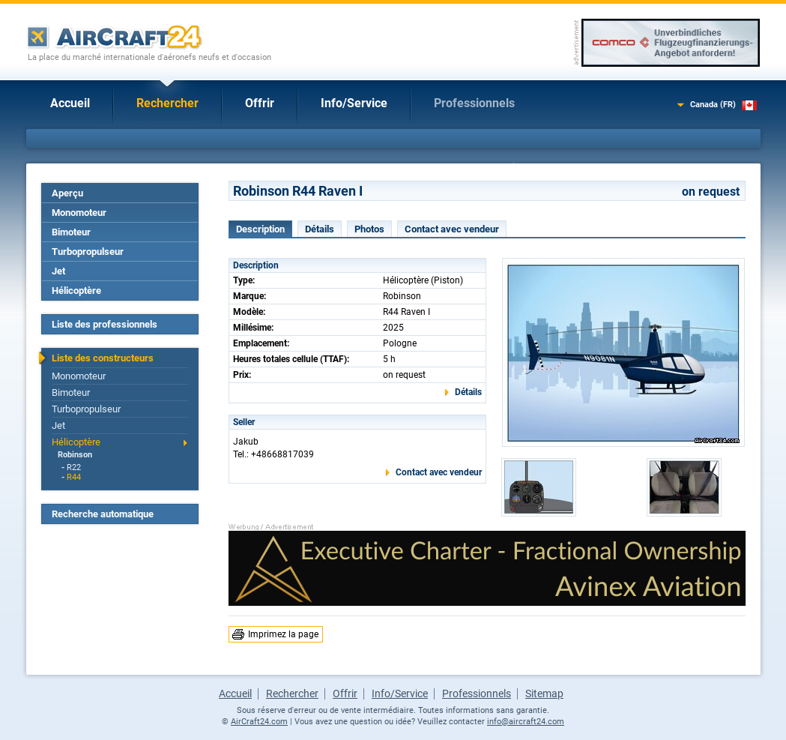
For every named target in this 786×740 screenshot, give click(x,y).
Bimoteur (71, 232)
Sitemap (544, 694)
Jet (58, 271)
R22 (74, 467)
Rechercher (167, 103)
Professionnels (474, 103)
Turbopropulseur (88, 251)
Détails (319, 229)
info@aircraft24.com (525, 722)
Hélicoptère (76, 290)
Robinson (75, 455)
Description (260, 229)
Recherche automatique (103, 514)
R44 (74, 477)
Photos (369, 229)
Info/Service (354, 103)
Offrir (259, 103)
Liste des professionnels (104, 324)
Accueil (70, 103)
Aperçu (67, 193)
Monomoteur (79, 212)
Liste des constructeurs (103, 358)
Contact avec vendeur (452, 229)
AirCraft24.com (259, 722)
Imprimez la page (283, 634)
